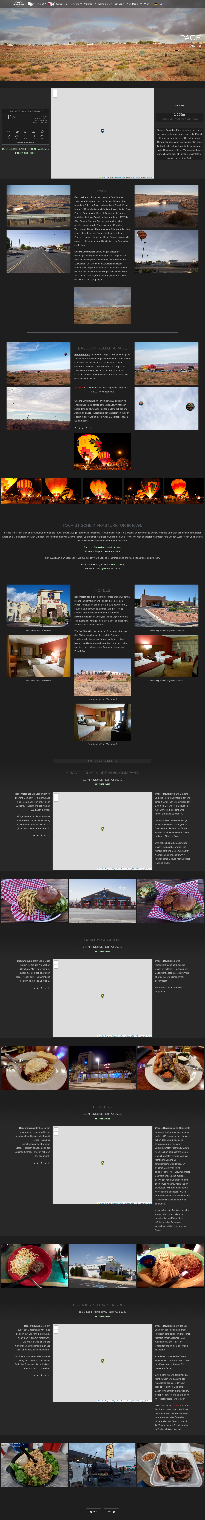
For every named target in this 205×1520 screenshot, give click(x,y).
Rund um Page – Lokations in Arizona (102, 547)
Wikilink (179, 105)
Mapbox (150, 177)
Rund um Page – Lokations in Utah (102, 551)
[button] (102, 130)
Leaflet (102, 177)
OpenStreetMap (120, 177)
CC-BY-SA (136, 177)
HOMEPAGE (102, 784)
